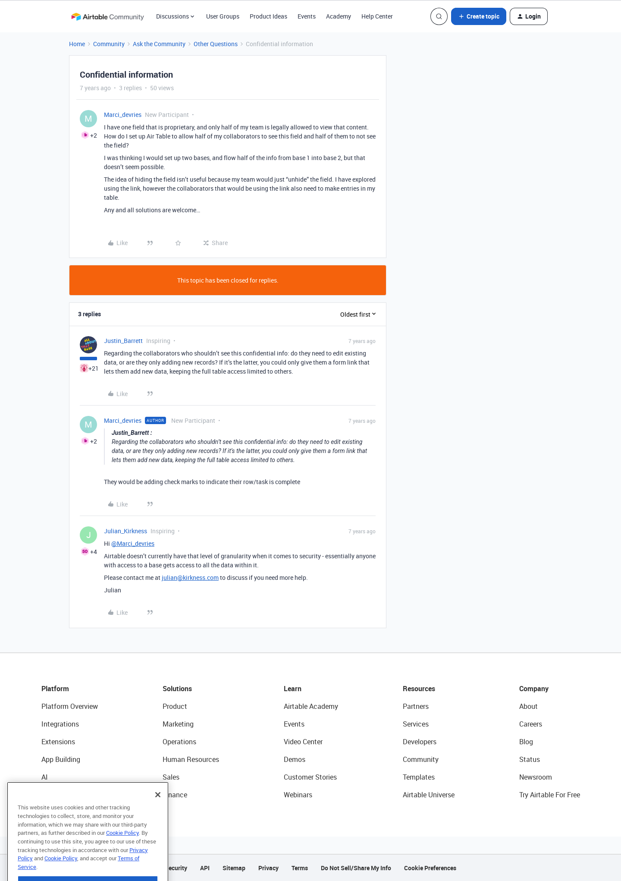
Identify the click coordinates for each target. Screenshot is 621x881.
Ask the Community (159, 44)
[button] (478, 16)
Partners (416, 706)
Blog (526, 741)
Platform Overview (69, 706)
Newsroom (535, 777)
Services (416, 724)
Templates (419, 777)
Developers (419, 741)
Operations (179, 741)
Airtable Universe (429, 794)
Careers (530, 724)
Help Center (377, 16)
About (528, 706)
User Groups (222, 16)
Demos (294, 759)
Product (175, 706)
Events (307, 16)
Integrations (60, 724)
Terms (300, 868)
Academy (338, 16)
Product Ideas (268, 16)
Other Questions (216, 44)
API (205, 868)
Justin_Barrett (123, 341)
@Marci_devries (132, 543)
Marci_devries (122, 114)
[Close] (157, 809)
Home (77, 44)
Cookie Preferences (430, 868)
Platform (55, 688)
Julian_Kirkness (125, 531)
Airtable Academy (311, 706)
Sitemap (234, 868)
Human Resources (191, 759)
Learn (292, 688)
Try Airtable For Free (549, 794)
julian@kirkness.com (190, 577)
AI (44, 777)
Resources (419, 688)
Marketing (178, 724)
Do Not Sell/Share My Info (356, 868)
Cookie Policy (122, 847)
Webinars (298, 794)
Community (109, 44)
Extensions (58, 741)
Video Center (303, 741)
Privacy (268, 868)
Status (529, 759)
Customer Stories (310, 777)
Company (534, 688)
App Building (60, 759)
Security (176, 868)
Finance (175, 794)
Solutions (177, 688)
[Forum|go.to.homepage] (107, 16)
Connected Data (66, 794)
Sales (171, 777)
